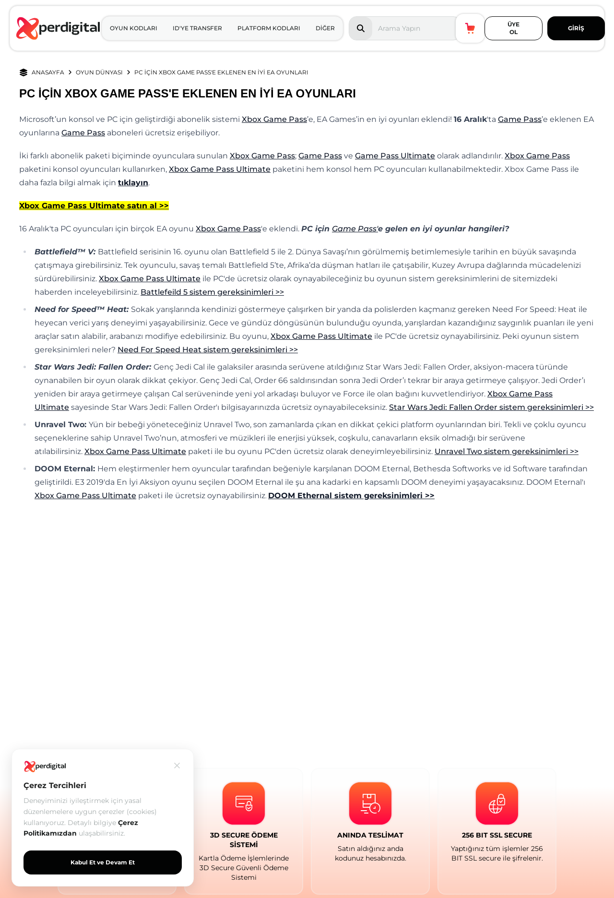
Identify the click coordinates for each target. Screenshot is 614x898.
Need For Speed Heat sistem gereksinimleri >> (208, 349)
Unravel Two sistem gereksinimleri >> (507, 451)
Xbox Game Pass (274, 119)
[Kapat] (177, 765)
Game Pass (520, 119)
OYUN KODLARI (133, 28)
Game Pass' (355, 228)
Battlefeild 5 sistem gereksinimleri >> (212, 292)
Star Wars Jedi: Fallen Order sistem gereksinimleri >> (491, 407)
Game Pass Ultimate (395, 155)
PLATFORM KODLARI (268, 28)
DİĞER (325, 28)
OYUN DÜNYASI (99, 72)
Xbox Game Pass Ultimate (220, 169)
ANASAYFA (48, 72)
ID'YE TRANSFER (197, 28)
